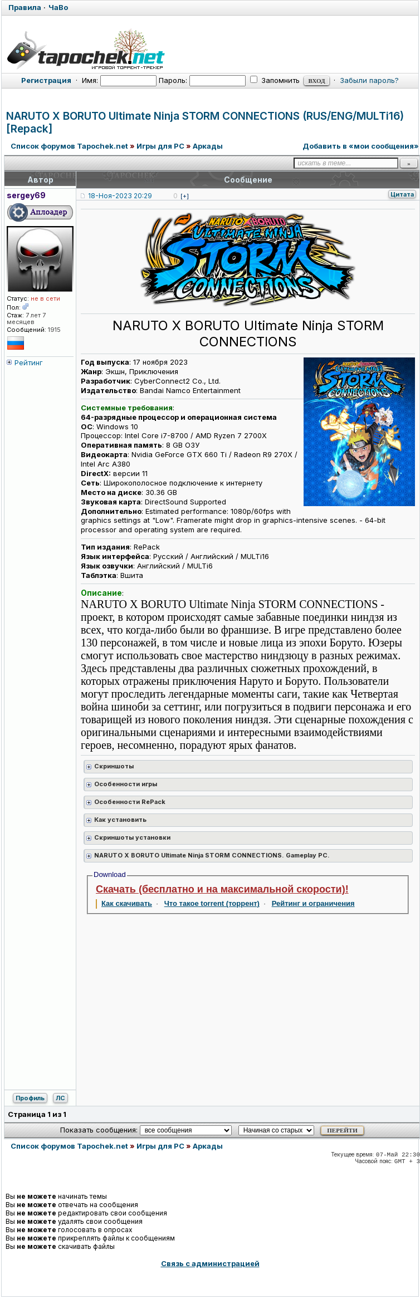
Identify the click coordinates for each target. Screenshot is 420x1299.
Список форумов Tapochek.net (69, 145)
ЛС (60, 1098)
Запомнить (275, 80)
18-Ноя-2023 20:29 (120, 196)
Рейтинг (28, 362)
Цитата (402, 194)
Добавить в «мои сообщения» (360, 145)
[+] (184, 196)
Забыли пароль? (369, 80)
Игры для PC (160, 145)
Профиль (30, 1098)
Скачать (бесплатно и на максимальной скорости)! (222, 889)
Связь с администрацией (210, 1263)
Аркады (208, 145)
